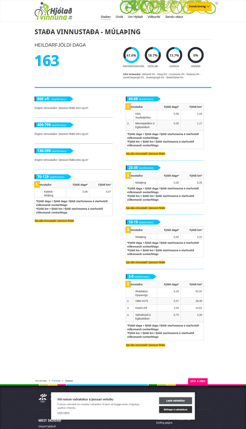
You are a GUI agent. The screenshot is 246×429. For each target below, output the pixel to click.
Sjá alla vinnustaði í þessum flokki (54, 220)
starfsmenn (51, 99)
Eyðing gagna (164, 422)
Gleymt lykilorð (47, 426)
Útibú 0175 (141, 300)
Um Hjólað (135, 17)
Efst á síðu (197, 381)
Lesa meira (63, 412)
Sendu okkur (174, 17)
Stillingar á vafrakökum (171, 409)
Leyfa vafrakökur (170, 400)
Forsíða (56, 380)
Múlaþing (140, 182)
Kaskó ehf (141, 307)
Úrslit (119, 17)
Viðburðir (154, 17)
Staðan (106, 17)
